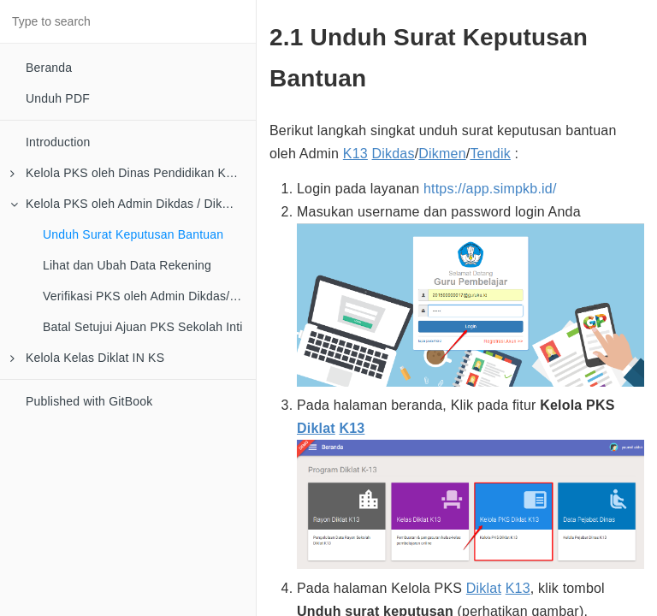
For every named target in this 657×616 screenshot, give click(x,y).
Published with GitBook (89, 401)
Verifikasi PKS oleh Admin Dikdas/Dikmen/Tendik (149, 296)
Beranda (49, 67)
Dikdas (393, 153)
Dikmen (441, 153)
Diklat (316, 428)
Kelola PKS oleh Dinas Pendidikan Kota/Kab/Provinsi (133, 173)
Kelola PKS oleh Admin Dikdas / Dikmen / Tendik (133, 203)
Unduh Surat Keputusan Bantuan (133, 234)
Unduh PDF (58, 98)
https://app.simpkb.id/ (490, 188)
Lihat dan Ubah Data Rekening (127, 265)
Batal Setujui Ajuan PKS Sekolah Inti (143, 327)
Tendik (490, 153)
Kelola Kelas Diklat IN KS (87, 357)
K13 (355, 153)
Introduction (58, 142)
